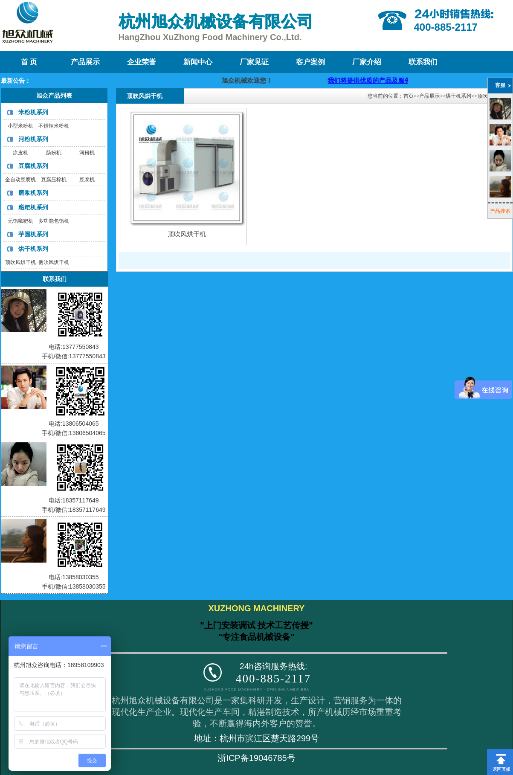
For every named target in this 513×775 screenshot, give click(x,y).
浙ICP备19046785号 (256, 758)
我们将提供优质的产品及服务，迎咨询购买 (397, 80)
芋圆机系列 (33, 234)
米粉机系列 (33, 112)
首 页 (29, 62)
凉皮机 (20, 153)
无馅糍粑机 (20, 221)
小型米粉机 (20, 126)
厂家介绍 (366, 62)
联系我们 (423, 62)
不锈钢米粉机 (53, 126)
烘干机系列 (33, 248)
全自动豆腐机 (20, 180)
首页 (408, 96)
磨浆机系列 (33, 192)
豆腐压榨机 (54, 180)
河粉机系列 (33, 139)
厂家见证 (254, 62)
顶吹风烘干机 (20, 262)
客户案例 (310, 62)
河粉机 (87, 153)
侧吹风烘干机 (53, 262)
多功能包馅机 (53, 221)
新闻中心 (197, 62)
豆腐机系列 (33, 166)
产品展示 (85, 62)
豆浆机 (87, 180)
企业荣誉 (141, 62)
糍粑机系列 (33, 207)
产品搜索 (500, 211)
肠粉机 (53, 153)
